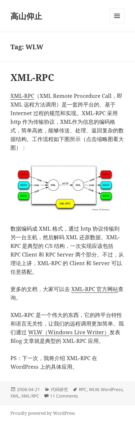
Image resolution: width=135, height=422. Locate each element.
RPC (83, 389)
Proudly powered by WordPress (42, 413)
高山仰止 (26, 15)
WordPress (112, 389)
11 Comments (64, 396)
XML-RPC (32, 77)
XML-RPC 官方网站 (94, 288)
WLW (35, 332)
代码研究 (59, 389)
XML (14, 396)
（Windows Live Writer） (75, 332)
